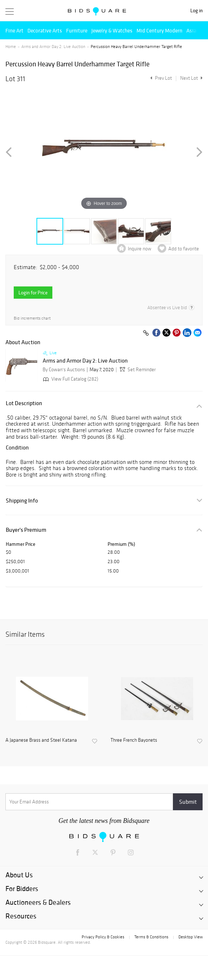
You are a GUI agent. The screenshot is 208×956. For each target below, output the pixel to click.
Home (10, 46)
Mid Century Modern (159, 30)
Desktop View (190, 936)
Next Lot (191, 78)
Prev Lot (160, 78)
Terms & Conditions (151, 936)
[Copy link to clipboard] (146, 333)
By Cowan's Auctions (64, 369)
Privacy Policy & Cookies (103, 936)
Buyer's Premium (26, 529)
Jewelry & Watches (112, 30)
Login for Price (33, 292)
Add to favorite (183, 249)
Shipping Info (22, 500)
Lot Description (24, 403)
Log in (196, 10)
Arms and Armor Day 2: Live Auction (53, 46)
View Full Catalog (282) (70, 379)
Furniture (76, 30)
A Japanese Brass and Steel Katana (41, 740)
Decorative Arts (44, 30)
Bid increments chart (32, 318)
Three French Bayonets (133, 740)
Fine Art (14, 30)
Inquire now (139, 249)
